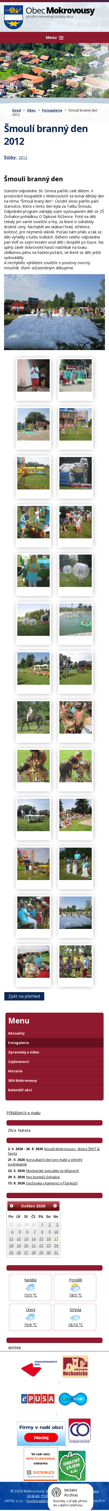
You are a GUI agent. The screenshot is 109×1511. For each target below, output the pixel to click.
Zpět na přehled (24, 996)
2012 (23, 157)
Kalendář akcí (20, 1090)
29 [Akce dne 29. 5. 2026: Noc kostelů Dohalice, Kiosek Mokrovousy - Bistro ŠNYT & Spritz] (41, 1252)
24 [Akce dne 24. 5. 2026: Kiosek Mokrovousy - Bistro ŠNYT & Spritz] (56, 1245)
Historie (15, 1071)
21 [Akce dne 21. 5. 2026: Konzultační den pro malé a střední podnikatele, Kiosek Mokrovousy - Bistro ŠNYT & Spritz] (34, 1245)
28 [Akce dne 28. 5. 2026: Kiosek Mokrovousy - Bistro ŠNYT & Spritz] (34, 1252)
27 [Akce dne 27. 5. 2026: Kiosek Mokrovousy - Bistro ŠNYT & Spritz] (26, 1252)
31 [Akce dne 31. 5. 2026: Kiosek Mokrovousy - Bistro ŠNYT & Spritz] (56, 1252)
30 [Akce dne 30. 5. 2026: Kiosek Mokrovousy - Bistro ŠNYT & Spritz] (49, 1252)
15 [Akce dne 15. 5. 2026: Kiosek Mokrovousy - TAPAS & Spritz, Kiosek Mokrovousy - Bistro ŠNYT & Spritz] (41, 1239)
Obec (31, 110)
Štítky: (10, 157)
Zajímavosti (18, 1061)
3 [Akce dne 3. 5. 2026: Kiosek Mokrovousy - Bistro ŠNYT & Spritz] (57, 1225)
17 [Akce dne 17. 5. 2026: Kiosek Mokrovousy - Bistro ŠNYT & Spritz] (56, 1239)
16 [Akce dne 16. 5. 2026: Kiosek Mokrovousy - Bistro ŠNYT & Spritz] (49, 1239)
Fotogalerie (52, 110)
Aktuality (16, 1033)
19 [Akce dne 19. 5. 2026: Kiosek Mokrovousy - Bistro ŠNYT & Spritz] (19, 1245)
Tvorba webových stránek (47, 1500)
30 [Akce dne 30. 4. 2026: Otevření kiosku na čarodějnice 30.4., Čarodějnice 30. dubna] (34, 1225)
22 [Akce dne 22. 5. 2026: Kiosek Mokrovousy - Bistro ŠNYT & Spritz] (41, 1245)
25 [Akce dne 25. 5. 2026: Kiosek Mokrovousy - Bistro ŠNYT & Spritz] (11, 1252)
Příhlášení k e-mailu (23, 1112)
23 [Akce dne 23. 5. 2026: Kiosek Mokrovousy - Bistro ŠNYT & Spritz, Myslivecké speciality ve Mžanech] (49, 1245)
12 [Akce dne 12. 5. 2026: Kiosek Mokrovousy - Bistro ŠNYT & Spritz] (19, 1239)
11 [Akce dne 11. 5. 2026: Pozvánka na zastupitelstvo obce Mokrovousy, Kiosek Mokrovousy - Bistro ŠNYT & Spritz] (11, 1239)
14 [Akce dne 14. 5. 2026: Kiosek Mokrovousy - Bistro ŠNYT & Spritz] (34, 1239)
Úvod (16, 110)
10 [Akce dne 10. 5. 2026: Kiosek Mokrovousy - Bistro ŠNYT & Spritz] (56, 1232)
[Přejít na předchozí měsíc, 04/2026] (12, 1206)
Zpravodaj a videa (23, 1052)
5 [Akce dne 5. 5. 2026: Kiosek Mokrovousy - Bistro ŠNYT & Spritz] (20, 1232)
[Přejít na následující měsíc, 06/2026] (55, 1206)
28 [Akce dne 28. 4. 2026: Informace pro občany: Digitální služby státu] (19, 1225)
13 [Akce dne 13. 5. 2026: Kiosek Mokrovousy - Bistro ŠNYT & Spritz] (26, 1239)
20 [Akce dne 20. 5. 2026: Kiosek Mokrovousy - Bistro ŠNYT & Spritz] (26, 1245)
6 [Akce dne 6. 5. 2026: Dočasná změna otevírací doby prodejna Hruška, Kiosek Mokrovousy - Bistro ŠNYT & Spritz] (27, 1232)
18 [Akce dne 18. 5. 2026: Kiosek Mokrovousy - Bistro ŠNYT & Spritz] (11, 1245)
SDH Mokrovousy (22, 1080)
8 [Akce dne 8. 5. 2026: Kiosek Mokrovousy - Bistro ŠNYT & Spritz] (42, 1232)
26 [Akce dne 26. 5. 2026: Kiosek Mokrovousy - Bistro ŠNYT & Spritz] (19, 1252)
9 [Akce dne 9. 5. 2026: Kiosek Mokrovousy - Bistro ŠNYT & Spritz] (50, 1232)
